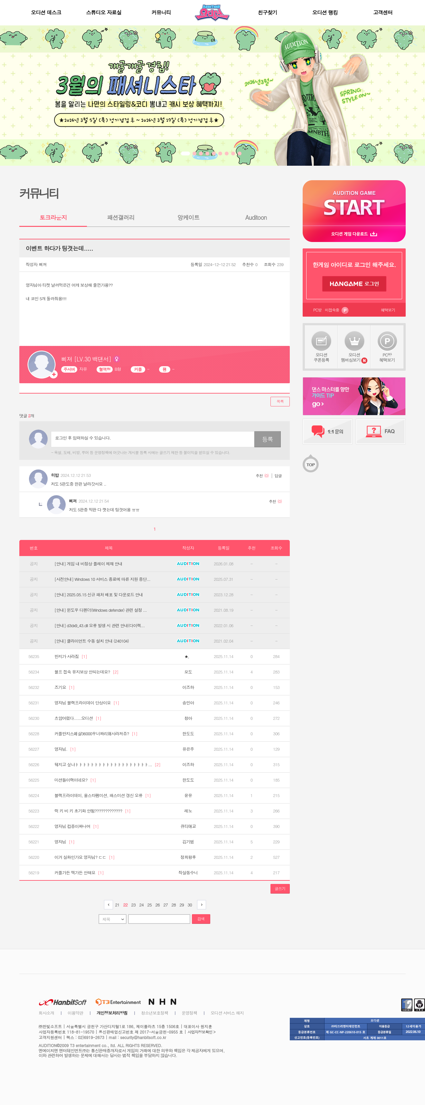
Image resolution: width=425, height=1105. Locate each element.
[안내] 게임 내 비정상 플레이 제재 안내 (88, 563)
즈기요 (64, 687)
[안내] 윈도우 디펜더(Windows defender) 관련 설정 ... (100, 610)
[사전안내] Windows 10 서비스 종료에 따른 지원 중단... (102, 579)
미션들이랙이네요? (75, 780)
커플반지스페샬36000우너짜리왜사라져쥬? (95, 733)
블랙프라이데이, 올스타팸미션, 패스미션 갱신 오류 (102, 795)
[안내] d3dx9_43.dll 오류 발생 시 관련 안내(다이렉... (99, 625)
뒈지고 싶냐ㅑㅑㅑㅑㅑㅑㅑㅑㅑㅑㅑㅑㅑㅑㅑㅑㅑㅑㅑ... (107, 764)
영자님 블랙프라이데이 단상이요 (86, 702)
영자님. (65, 749)
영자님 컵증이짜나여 (76, 826)
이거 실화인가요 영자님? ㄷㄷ (84, 857)
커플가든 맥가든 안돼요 (79, 872)
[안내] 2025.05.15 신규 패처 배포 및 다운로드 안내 (98, 594)
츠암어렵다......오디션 (77, 718)
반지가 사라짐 (70, 656)
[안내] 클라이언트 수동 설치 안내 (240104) (91, 641)
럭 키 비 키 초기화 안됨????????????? (92, 810)
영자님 (64, 841)
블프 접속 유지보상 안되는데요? (86, 671)
